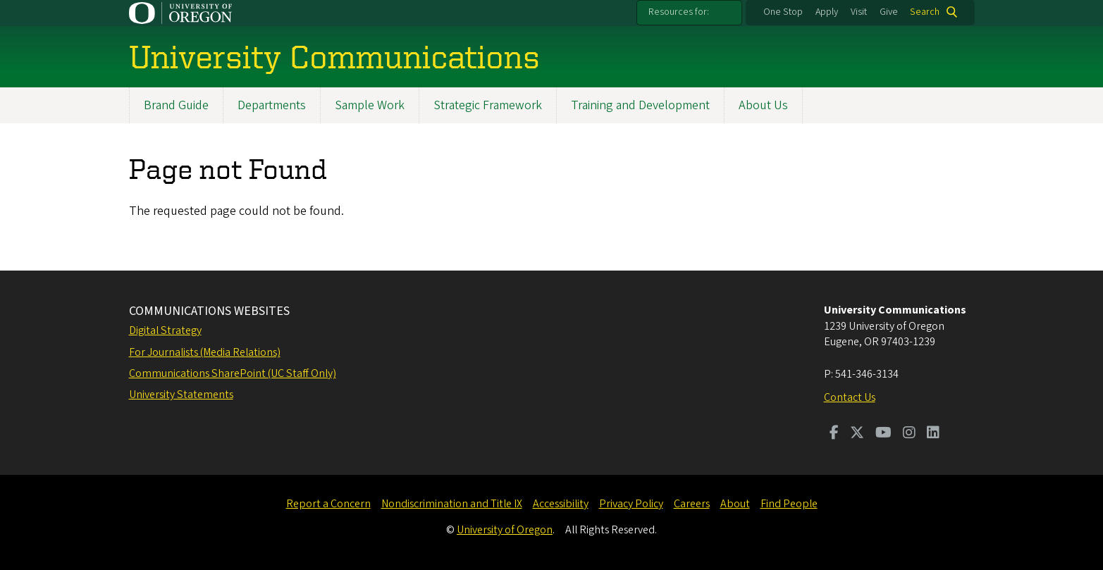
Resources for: (678, 12)
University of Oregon (505, 530)
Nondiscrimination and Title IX (451, 504)
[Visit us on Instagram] (909, 434)
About (735, 504)
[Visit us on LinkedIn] (933, 434)
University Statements (181, 394)
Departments (272, 105)
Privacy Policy (631, 504)
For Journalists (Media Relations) (205, 352)
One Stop (783, 12)
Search (924, 12)
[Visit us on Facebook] (834, 434)
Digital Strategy (165, 330)
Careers (692, 504)
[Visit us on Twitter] (857, 434)
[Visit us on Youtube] (883, 434)
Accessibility (561, 504)
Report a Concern (328, 504)
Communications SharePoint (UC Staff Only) (232, 373)
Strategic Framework (487, 105)
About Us (763, 105)
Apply (826, 12)
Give (889, 12)
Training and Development (640, 105)
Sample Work (370, 105)
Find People (789, 504)
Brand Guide (176, 105)
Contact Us (849, 397)
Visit (859, 12)
